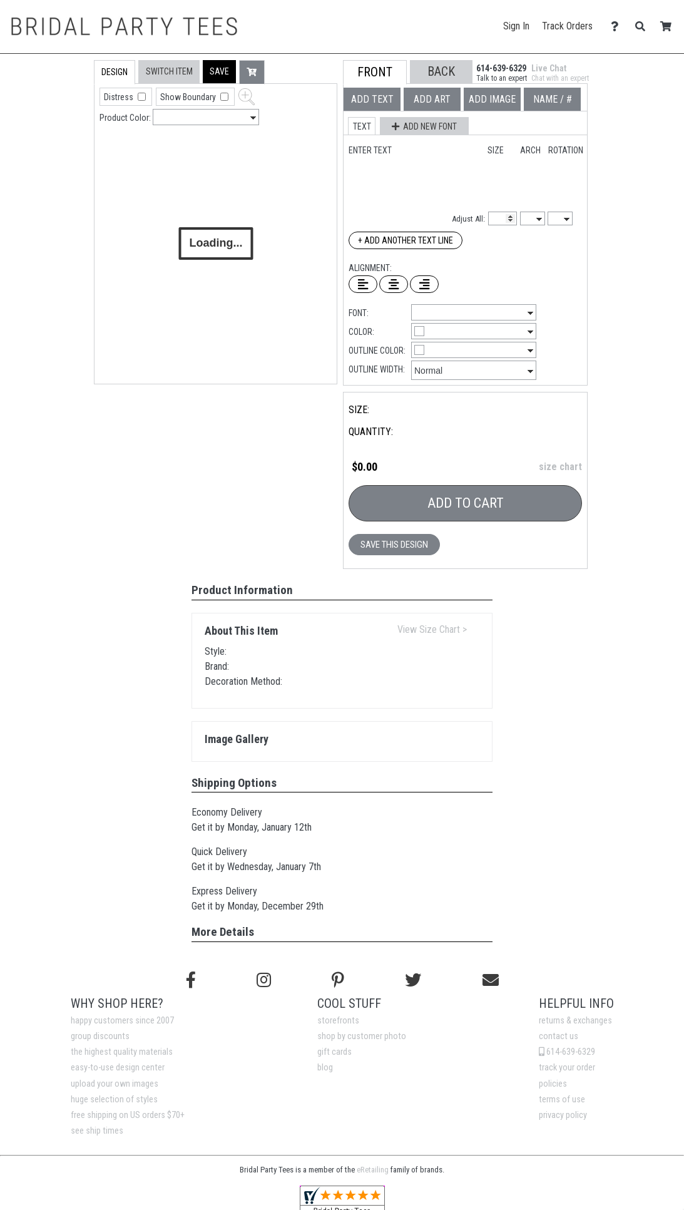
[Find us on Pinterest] (338, 980)
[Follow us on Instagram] (264, 980)
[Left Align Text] (363, 284)
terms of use (562, 1099)
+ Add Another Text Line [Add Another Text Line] (405, 240)
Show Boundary (189, 97)
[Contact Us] (618, 26)
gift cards (334, 1052)
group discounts (100, 1036)
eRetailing (373, 1169)
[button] (219, 71)
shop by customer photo (361, 1036)
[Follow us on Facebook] (191, 980)
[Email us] (490, 980)
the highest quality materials (122, 1052)
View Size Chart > (432, 629)
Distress (119, 97)
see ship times (97, 1130)
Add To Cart (465, 503)
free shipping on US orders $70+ (128, 1115)
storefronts (338, 1020)
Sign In (516, 26)
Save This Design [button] (394, 544)
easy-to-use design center (118, 1067)
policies (553, 1084)
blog (325, 1067)
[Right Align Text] (424, 284)
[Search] (643, 26)
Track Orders (567, 26)
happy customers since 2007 (122, 1020)
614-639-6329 (567, 1052)
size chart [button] (560, 467)
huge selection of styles (114, 1099)
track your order (567, 1067)
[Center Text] (393, 284)
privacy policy (563, 1115)
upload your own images (114, 1084)
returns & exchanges (575, 1020)
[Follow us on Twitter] (413, 980)
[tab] (67, 140)
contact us (558, 1036)
